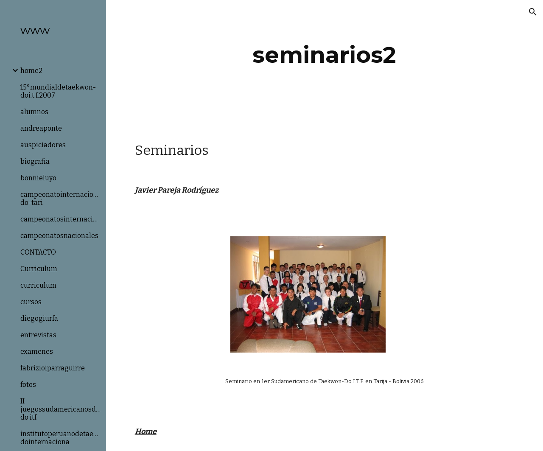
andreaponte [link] (41, 128)
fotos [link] (28, 385)
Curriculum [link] (38, 269)
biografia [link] (35, 161)
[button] (533, 12)
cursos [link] (31, 302)
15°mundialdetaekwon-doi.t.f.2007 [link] (58, 91)
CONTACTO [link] (38, 252)
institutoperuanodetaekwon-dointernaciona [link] (60, 438)
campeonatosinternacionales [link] (60, 219)
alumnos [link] (34, 112)
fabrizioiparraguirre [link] (52, 368)
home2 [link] (31, 71)
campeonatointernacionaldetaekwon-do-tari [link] (60, 198)
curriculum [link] (38, 285)
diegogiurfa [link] (39, 318)
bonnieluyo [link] (38, 178)
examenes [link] (36, 351)
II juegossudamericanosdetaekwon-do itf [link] (60, 409)
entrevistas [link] (38, 335)
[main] (324, 55)
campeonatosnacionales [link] (59, 236)
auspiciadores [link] (43, 145)
